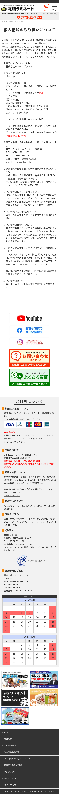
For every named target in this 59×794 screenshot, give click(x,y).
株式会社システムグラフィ (16, 575)
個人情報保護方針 (34, 284)
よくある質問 (10, 745)
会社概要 (8, 738)
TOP (6, 732)
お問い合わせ (10, 778)
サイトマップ (10, 784)
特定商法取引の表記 (13, 765)
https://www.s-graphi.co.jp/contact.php (21, 160)
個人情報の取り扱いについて (16, 21)
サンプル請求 (10, 771)
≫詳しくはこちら (12, 495)
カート (46, 10)
